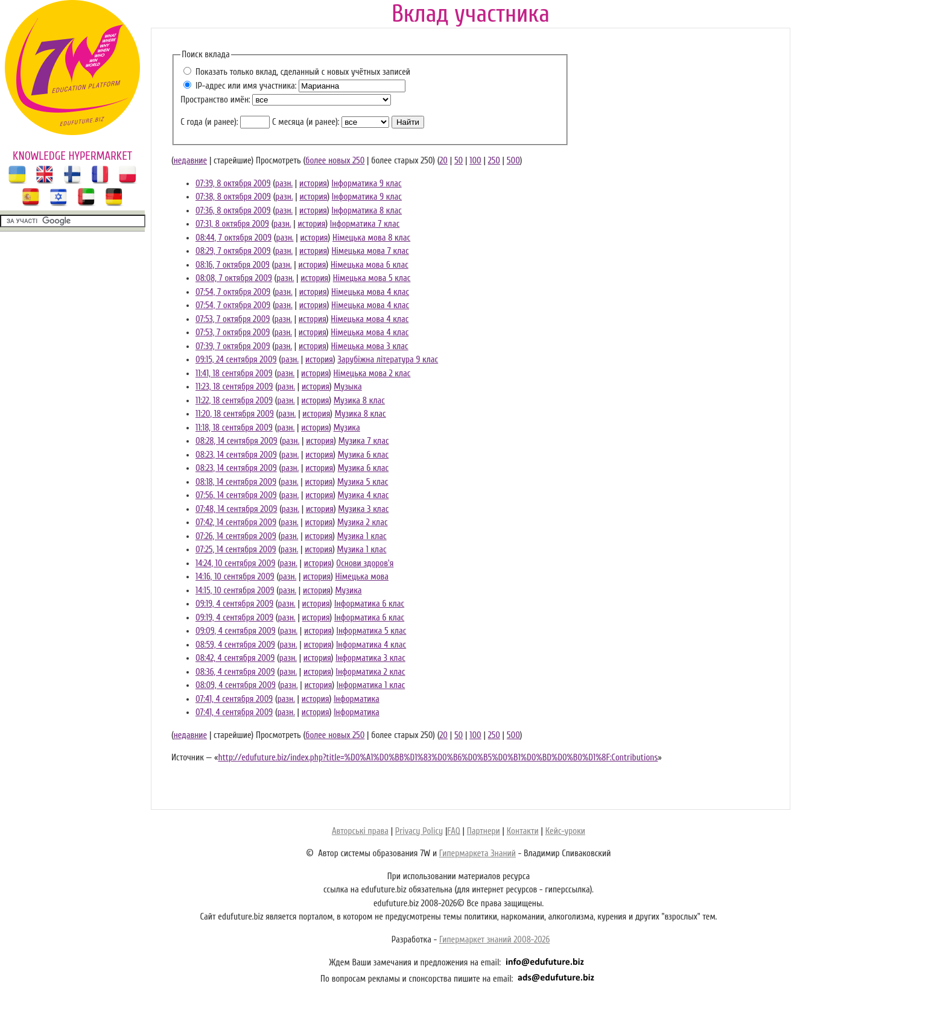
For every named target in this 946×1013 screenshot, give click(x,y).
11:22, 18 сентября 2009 (234, 401)
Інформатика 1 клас (371, 685)
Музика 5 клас (362, 482)
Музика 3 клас (363, 509)
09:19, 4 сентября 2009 (234, 604)
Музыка (347, 387)
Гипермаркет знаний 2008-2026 (494, 940)
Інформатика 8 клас (366, 211)
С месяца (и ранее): (305, 122)
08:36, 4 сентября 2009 (235, 672)
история (313, 183)
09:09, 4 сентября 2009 (235, 631)
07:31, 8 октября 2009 (232, 224)
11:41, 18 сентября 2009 (234, 373)
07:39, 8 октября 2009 (233, 183)
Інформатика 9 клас (366, 183)
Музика (347, 428)
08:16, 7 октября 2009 (232, 265)
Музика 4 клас (363, 495)
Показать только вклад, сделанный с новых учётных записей (302, 72)
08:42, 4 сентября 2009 (235, 658)
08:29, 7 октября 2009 (233, 251)
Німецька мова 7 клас (370, 251)
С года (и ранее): (209, 122)
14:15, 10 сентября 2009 (235, 590)
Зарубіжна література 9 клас (387, 360)
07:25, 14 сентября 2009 (235, 549)
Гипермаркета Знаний (477, 853)
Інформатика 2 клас (370, 672)
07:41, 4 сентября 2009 (234, 699)
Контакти (523, 831)
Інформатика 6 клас (369, 604)
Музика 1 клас (362, 536)
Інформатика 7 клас (364, 224)
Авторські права (360, 831)
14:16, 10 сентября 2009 (235, 577)
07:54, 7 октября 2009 (232, 292)
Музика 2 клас (362, 522)
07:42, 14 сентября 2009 (235, 522)
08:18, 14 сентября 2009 (235, 482)
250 (494, 161)
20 (443, 161)
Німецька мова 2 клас (372, 373)
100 (475, 161)
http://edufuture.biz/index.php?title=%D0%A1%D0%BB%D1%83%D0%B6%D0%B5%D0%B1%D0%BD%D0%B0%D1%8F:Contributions (438, 758)
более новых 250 (334, 161)
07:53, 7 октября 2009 (232, 319)
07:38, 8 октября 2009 (233, 197)
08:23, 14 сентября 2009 (236, 455)
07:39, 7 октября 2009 (232, 346)
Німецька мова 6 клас (369, 265)
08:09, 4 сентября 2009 (235, 685)
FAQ (453, 831)
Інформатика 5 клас (371, 631)
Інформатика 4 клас (371, 645)
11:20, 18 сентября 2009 (234, 414)
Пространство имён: (215, 100)
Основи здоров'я (364, 563)
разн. (284, 183)
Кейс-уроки (565, 831)
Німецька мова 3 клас (369, 346)
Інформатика (356, 699)
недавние (190, 161)
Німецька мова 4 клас (370, 292)
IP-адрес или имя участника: (245, 86)
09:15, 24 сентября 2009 (235, 360)
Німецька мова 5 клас (372, 278)
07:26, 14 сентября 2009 (235, 536)
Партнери (483, 831)
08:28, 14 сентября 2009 (236, 441)
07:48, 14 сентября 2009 (236, 509)
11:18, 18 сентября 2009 (234, 428)
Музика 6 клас (363, 455)
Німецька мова (362, 577)
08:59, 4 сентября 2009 (235, 645)
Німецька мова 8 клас (371, 238)
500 (513, 161)
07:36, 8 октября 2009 (233, 211)
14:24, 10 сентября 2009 (235, 563)
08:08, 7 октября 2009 (233, 278)
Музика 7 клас (363, 441)
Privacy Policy (419, 831)
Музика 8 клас (359, 401)
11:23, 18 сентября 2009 (234, 387)
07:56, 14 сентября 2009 (236, 495)
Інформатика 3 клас (370, 658)
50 (458, 161)
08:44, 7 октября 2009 (233, 238)
